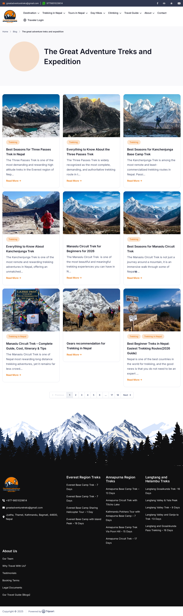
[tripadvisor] (164, 3)
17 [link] (112, 395)
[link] (31, 115)
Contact (161, 12)
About (149, 12)
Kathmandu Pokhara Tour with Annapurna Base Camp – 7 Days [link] (123, 516)
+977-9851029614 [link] (16, 500)
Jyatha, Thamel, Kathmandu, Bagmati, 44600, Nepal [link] (32, 516)
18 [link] (118, 395)
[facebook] (157, 3)
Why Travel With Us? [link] (14, 565)
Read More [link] (13, 180)
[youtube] (179, 3)
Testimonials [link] (9, 573)
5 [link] (93, 395)
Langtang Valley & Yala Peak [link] (161, 500)
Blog (15, 31)
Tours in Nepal (78, 12)
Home (5, 31)
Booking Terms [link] (10, 580)
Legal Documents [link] (12, 587)
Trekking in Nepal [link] (17, 336)
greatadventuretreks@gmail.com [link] (24, 507)
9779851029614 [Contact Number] (55, 3)
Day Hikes (98, 12)
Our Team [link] (7, 558)
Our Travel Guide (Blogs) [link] (16, 594)
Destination (31, 12)
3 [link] (81, 395)
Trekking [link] (13, 142)
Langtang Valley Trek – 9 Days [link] (162, 507)
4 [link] (87, 395)
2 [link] (75, 395)
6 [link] (99, 395)
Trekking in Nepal (53, 12)
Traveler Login (33, 20)
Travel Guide (133, 12)
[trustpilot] (171, 3)
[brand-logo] (9, 16)
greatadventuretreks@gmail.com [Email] (22, 3)
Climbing (114, 12)
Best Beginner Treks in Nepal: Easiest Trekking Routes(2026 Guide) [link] (148, 348)
